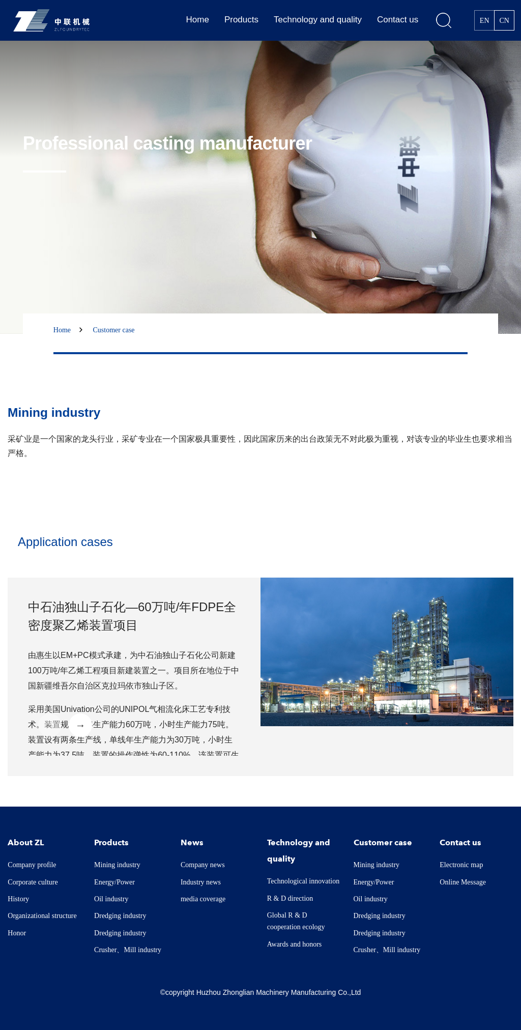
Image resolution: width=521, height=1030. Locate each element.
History (18, 899)
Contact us (397, 19)
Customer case (114, 330)
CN (504, 20)
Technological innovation (303, 881)
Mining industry (117, 865)
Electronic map (461, 865)
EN (484, 20)
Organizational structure (42, 916)
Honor (17, 933)
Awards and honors (294, 944)
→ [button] (80, 725)
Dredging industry (120, 916)
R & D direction (290, 898)
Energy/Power (114, 882)
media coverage (203, 899)
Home (197, 19)
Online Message (463, 882)
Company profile (32, 865)
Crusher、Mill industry (127, 950)
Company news (203, 865)
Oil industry (111, 899)
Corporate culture (32, 882)
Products (241, 19)
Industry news (201, 882)
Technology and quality (318, 19)
